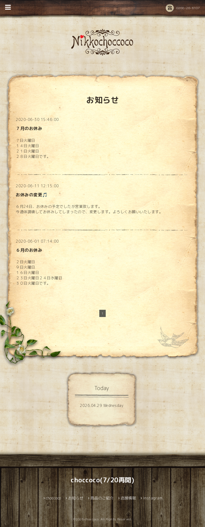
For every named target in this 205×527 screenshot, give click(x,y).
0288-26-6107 (183, 8)
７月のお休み (29, 128)
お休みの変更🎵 (32, 195)
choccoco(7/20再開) (102, 479)
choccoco (92, 519)
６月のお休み (29, 250)
